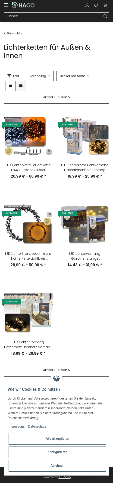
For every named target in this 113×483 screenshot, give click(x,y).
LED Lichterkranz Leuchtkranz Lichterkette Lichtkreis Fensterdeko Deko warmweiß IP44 (28, 256)
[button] (87, 5)
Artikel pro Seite (72, 76)
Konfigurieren (57, 452)
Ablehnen (57, 465)
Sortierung (37, 76)
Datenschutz (37, 426)
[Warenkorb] (104, 5)
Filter (13, 76)
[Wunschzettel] (95, 5)
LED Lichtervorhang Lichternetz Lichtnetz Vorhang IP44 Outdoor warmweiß (28, 345)
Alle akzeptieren (57, 438)
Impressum (16, 426)
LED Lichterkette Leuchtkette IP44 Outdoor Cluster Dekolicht (28, 167)
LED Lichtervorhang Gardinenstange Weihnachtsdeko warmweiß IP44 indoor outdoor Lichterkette (85, 256)
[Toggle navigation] (6, 3)
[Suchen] (53, 16)
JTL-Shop (65, 477)
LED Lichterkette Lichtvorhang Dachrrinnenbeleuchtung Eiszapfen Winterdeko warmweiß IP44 (85, 167)
